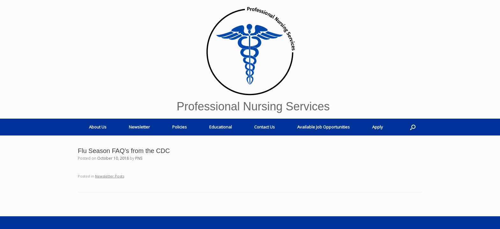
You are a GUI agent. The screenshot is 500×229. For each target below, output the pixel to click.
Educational (220, 127)
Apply (377, 127)
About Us (98, 127)
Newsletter (139, 127)
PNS (138, 158)
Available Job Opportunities (323, 127)
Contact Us (264, 127)
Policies (179, 127)
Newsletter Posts (109, 176)
